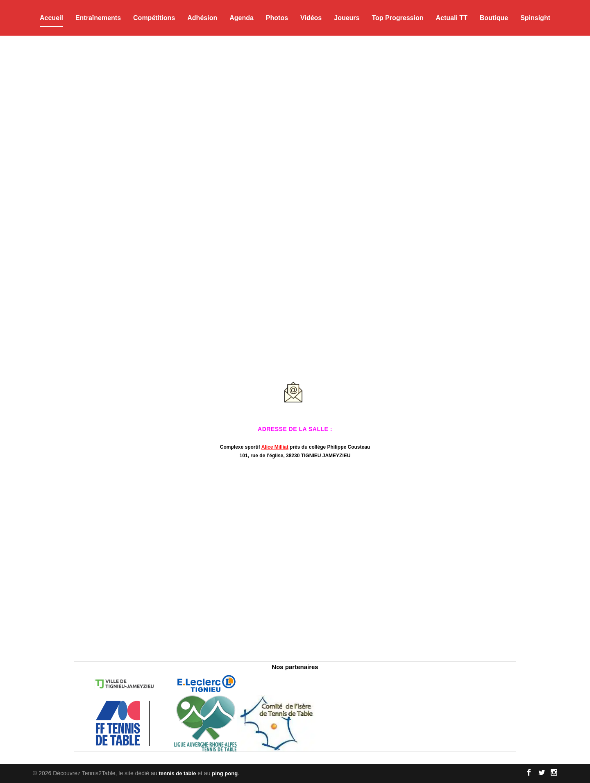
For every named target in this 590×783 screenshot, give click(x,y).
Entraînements (98, 17)
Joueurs (346, 17)
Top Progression (397, 17)
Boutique (494, 17)
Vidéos (311, 17)
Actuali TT (451, 17)
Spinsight (535, 17)
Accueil (51, 17)
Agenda (241, 17)
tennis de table (177, 773)
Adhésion (202, 17)
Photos (277, 17)
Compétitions (154, 17)
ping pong (225, 773)
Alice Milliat (274, 447)
